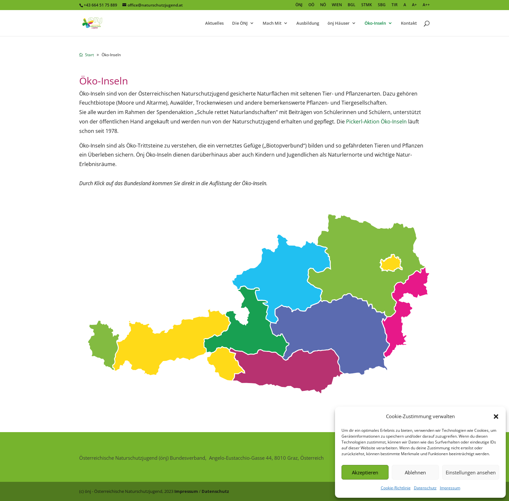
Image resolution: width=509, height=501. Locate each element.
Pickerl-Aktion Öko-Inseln (376, 121)
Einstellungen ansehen (471, 472)
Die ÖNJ (240, 23)
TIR (394, 5)
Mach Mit (272, 23)
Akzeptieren (365, 472)
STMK (366, 5)
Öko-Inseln (375, 23)
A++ (426, 5)
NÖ (323, 5)
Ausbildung (307, 23)
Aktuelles (214, 23)
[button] (496, 416)
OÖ (311, 5)
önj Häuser (339, 23)
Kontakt (409, 23)
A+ (414, 5)
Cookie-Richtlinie (396, 488)
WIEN (337, 5)
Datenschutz (425, 488)
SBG (382, 5)
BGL (351, 5)
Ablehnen (415, 472)
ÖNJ (299, 5)
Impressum (450, 488)
